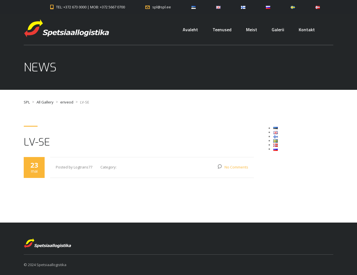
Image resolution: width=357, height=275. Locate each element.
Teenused (222, 29)
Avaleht (190, 29)
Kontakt (307, 29)
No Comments (236, 167)
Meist (251, 29)
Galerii (278, 29)
